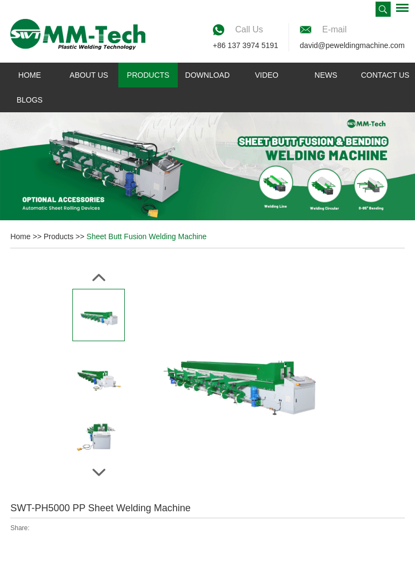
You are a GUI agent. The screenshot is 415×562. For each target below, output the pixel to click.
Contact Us (385, 75)
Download (207, 75)
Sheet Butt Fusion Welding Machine (146, 236)
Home (29, 75)
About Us (89, 75)
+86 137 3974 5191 (245, 45)
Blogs (30, 100)
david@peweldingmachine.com (352, 45)
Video (267, 75)
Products (148, 75)
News (325, 75)
